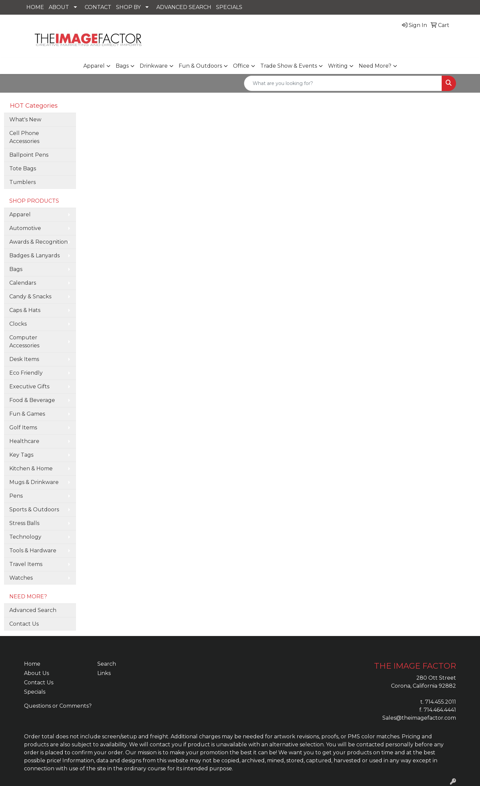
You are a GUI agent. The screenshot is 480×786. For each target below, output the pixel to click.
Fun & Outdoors (200, 66)
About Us (36, 673)
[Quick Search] (343, 83)
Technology (25, 537)
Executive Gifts (29, 386)
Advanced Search (32, 610)
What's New (25, 119)
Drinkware (154, 66)
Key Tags (21, 455)
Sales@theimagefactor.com (419, 718)
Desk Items (24, 359)
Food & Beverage (32, 400)
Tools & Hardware (32, 550)
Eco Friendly (26, 373)
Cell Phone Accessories (24, 137)
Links (104, 673)
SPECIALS (229, 7)
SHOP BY (128, 7)
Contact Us (24, 624)
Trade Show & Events (288, 66)
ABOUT (59, 7)
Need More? (375, 66)
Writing (338, 66)
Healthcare (24, 441)
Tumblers (22, 182)
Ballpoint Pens (28, 155)
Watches (21, 578)
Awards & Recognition (38, 242)
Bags (122, 66)
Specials (34, 692)
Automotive (25, 228)
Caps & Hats (24, 310)
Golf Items (23, 427)
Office (241, 66)
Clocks (18, 324)
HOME (35, 7)
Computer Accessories (24, 341)
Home (32, 664)
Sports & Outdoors (34, 509)
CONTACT (98, 7)
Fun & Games (27, 414)
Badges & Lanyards (34, 255)
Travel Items (25, 564)
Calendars (22, 283)
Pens (16, 496)
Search (106, 664)
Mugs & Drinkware (34, 482)
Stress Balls (24, 523)
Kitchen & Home (31, 468)
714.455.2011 (440, 702)
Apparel (94, 66)
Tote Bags (22, 168)
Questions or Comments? (58, 706)
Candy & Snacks (30, 296)
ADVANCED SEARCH (183, 7)
